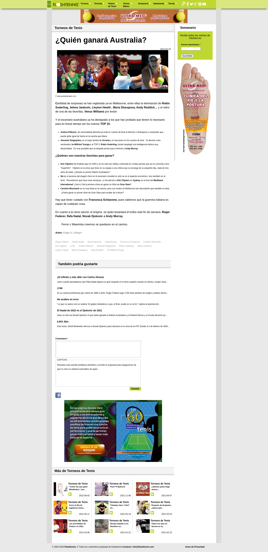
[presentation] (83, 377)
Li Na (72, 246)
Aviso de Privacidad (195, 547)
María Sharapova (79, 250)
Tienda (171, 3)
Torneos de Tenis (78, 483)
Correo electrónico (191, 44)
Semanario (143, 3)
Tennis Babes (126, 5)
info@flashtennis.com (143, 547)
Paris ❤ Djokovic (117, 487)
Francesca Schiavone (130, 242)
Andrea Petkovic (85, 246)
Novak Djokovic (94, 242)
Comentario (61, 338)
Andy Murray (111, 242)
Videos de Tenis (112, 5)
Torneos (85, 3)
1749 (59, 288)
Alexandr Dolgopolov (106, 246)
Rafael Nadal (78, 242)
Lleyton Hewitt (61, 250)
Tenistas (98, 3)
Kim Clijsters (61, 246)
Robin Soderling (126, 246)
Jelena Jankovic (144, 246)
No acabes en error (68, 299)
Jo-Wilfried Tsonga (115, 250)
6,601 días (63, 321)
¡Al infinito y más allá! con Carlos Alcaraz (80, 277)
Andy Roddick (97, 250)
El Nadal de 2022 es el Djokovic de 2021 (79, 310)
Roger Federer (62, 242)
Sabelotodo (158, 3)
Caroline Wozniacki (152, 242)
